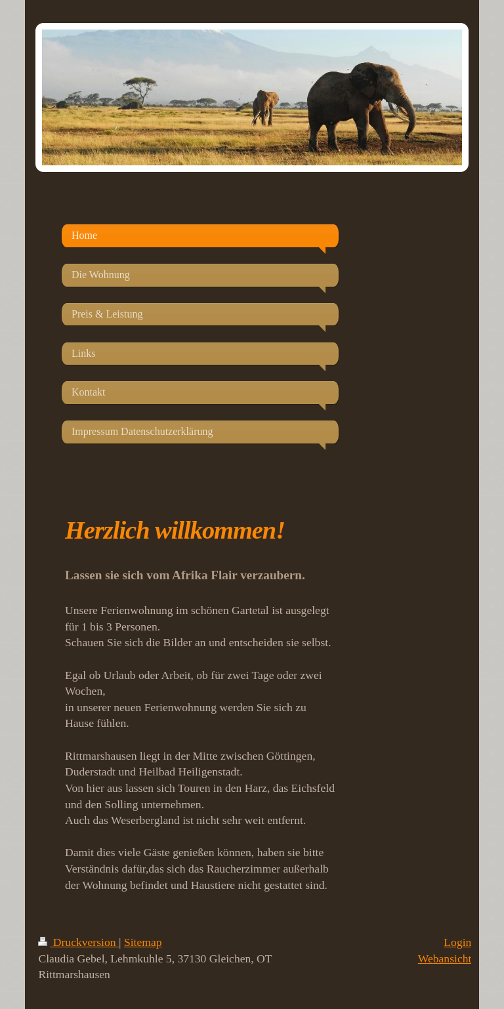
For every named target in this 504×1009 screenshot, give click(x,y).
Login (457, 942)
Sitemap (143, 942)
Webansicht (445, 958)
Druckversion (78, 942)
